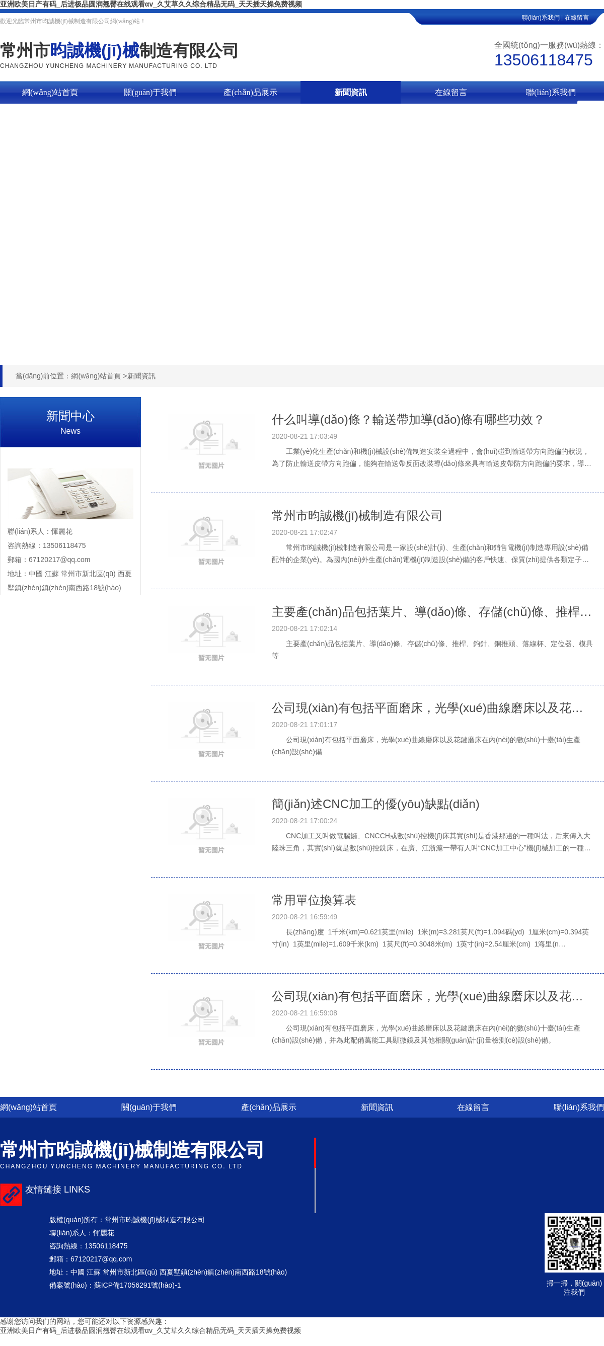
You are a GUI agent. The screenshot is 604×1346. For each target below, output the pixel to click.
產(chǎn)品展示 (250, 92)
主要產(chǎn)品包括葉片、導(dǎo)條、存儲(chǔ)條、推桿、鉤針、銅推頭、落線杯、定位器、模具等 (433, 611)
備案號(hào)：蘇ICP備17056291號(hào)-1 (115, 1285)
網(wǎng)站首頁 (50, 92)
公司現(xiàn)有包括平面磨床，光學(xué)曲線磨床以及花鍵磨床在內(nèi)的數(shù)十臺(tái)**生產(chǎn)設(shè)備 (433, 708)
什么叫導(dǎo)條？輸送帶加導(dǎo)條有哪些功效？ (408, 419)
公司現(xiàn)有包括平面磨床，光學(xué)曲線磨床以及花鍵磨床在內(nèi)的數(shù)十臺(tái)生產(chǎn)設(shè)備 (426, 746)
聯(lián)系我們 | (542, 17)
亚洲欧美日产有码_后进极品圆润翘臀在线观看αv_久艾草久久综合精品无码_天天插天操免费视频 (151, 4)
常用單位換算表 (314, 900)
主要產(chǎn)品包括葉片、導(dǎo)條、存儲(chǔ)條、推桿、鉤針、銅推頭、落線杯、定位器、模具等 (432, 650)
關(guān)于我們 (150, 92)
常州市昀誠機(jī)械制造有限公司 (357, 515)
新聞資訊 (351, 92)
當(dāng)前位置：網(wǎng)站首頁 (68, 376)
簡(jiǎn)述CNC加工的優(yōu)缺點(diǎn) (376, 804)
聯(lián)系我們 (551, 92)
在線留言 (584, 17)
